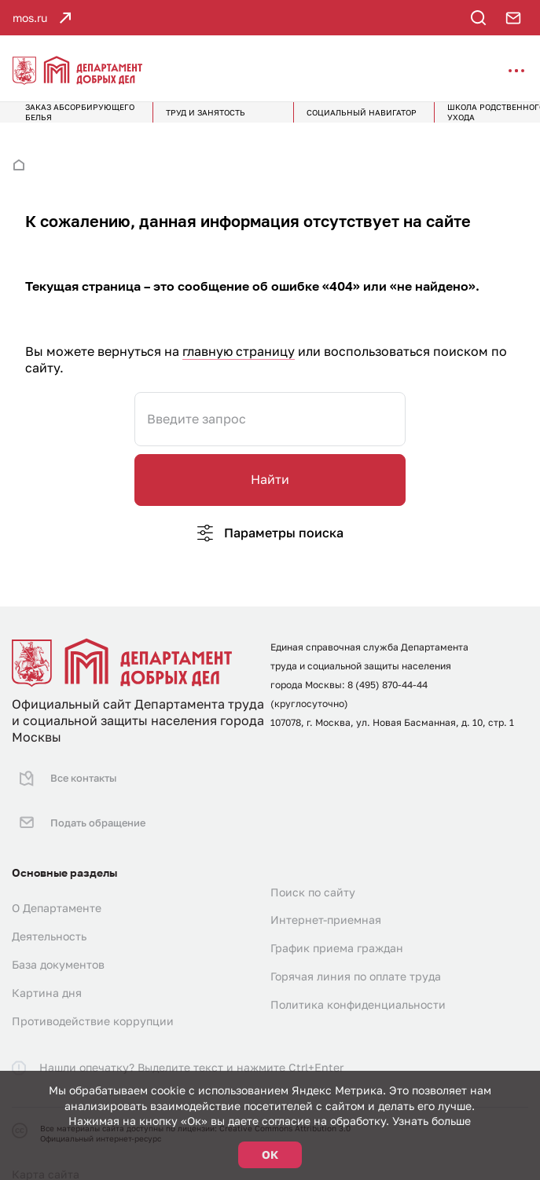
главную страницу (238, 361)
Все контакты (64, 781)
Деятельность (49, 917)
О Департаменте (56, 889)
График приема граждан (336, 929)
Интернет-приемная (325, 900)
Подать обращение (79, 811)
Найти (270, 489)
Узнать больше (431, 1120)
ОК (270, 1154)
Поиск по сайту (312, 872)
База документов (58, 945)
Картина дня (47, 973)
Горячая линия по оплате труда (355, 957)
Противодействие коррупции (93, 1002)
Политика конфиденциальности (358, 985)
